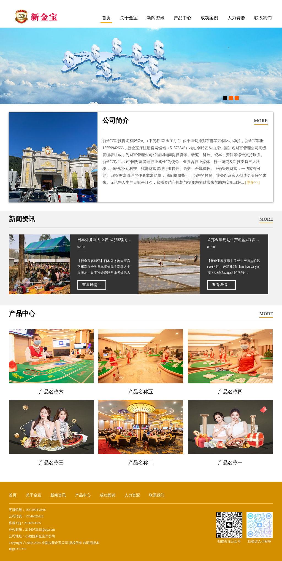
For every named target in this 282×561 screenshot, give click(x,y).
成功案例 (209, 17)
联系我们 (263, 17)
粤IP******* (18, 549)
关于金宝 (129, 17)
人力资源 (236, 17)
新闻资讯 (155, 17)
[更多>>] (252, 182)
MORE (261, 120)
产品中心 (182, 17)
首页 (106, 17)
